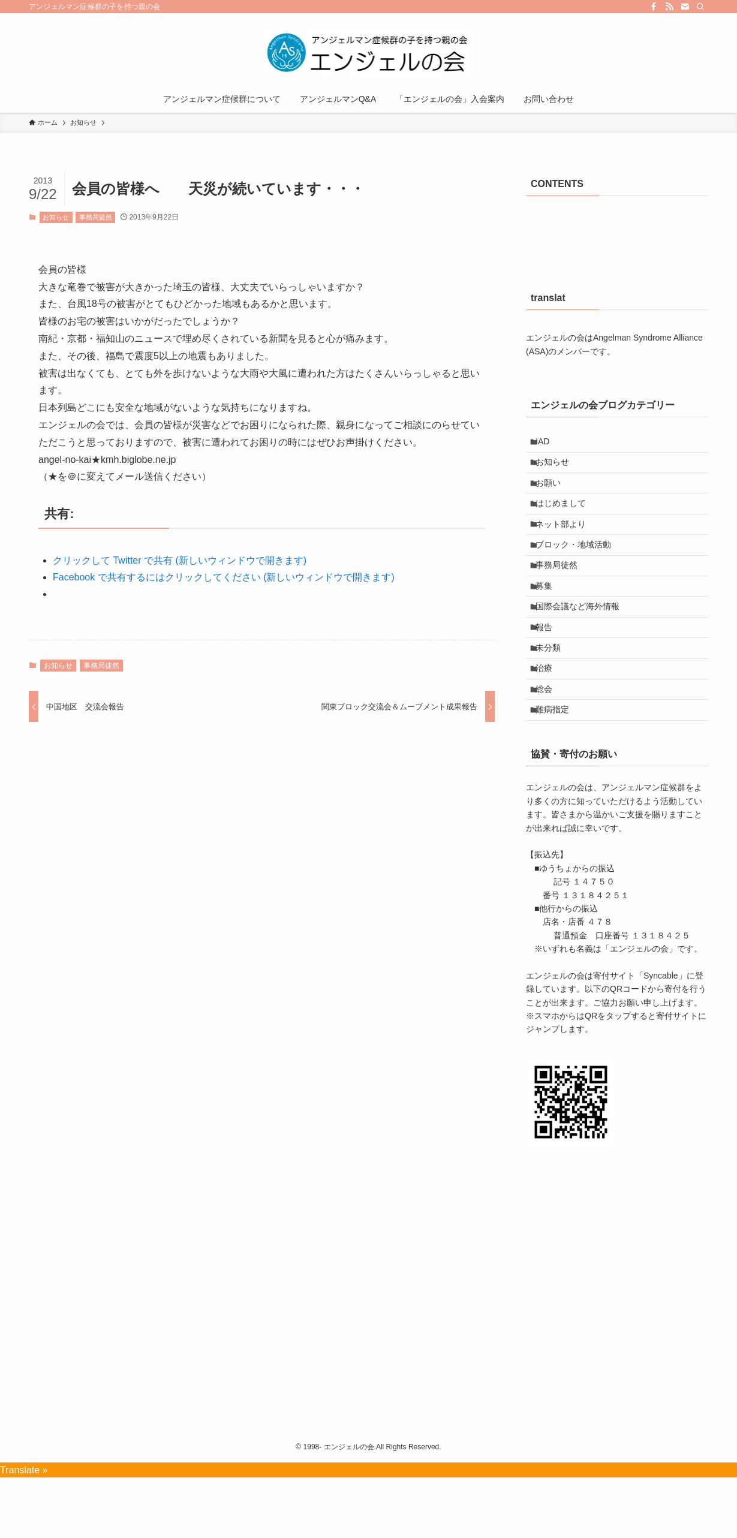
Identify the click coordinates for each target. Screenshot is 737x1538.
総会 (549, 743)
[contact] (685, 6)
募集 (549, 618)
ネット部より (566, 543)
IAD (548, 444)
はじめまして (566, 518)
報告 (549, 668)
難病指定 (557, 767)
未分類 (553, 693)
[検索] (700, 6)
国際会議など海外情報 (583, 643)
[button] (571, 1162)
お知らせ (56, 217)
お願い (553, 493)
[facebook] (653, 6)
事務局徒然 (95, 217)
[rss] (669, 6)
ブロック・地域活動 (578, 568)
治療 (549, 718)
